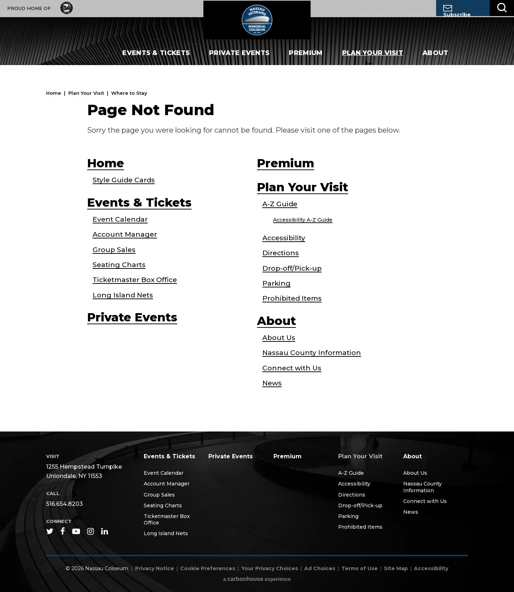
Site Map (396, 568)
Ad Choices (319, 568)
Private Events (239, 61)
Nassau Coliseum (257, 23)
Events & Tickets (156, 61)
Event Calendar (121, 219)
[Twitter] (49, 531)
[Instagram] (90, 531)
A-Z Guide (280, 204)
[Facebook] (62, 531)
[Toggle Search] (502, 8)
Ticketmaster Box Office (138, 279)
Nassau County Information (313, 352)
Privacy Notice (154, 568)
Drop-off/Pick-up (293, 268)
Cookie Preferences (207, 568)
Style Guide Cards (125, 180)
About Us (279, 337)
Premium (305, 61)
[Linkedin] (104, 531)
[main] (257, 252)
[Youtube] (76, 531)
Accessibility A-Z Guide (302, 220)
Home (53, 93)
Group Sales (115, 249)
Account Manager (126, 234)
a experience (257, 579)
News (272, 382)
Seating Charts (120, 264)
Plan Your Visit (373, 61)
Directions (281, 253)
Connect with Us (293, 367)
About (435, 61)
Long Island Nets (124, 294)
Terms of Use (359, 568)
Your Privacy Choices (269, 568)
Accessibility (285, 238)
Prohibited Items (293, 298)
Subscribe (457, 10)
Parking (276, 283)
